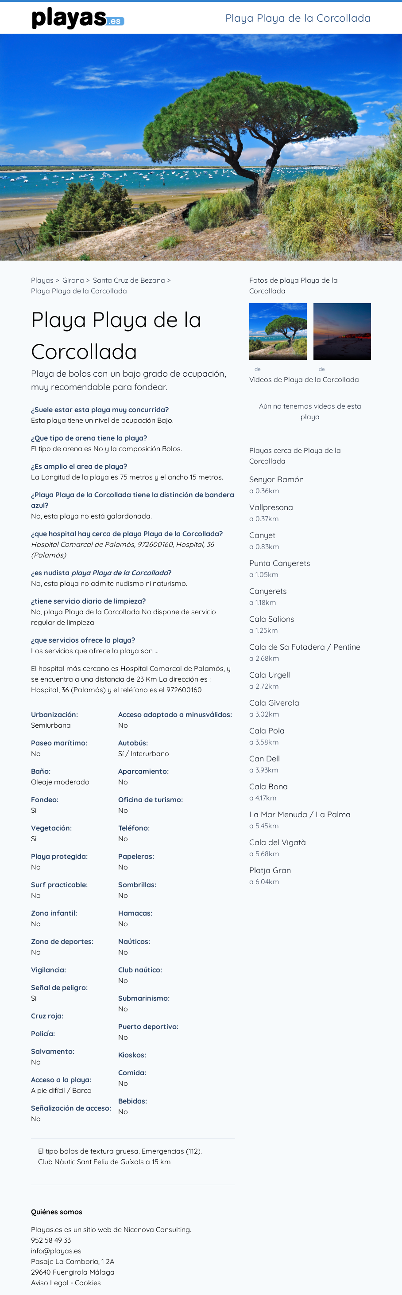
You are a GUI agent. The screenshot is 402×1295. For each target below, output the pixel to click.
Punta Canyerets (279, 563)
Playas (42, 280)
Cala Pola (267, 731)
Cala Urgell (269, 675)
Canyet (262, 535)
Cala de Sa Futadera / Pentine (304, 647)
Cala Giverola (274, 703)
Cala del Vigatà (277, 842)
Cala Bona (268, 786)
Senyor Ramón (276, 479)
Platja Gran (270, 870)
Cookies (88, 1282)
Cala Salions (271, 619)
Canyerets (267, 591)
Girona (73, 280)
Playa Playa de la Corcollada (79, 290)
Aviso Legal (50, 1282)
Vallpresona (271, 507)
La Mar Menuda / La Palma (300, 814)
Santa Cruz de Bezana (129, 280)
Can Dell (264, 758)
